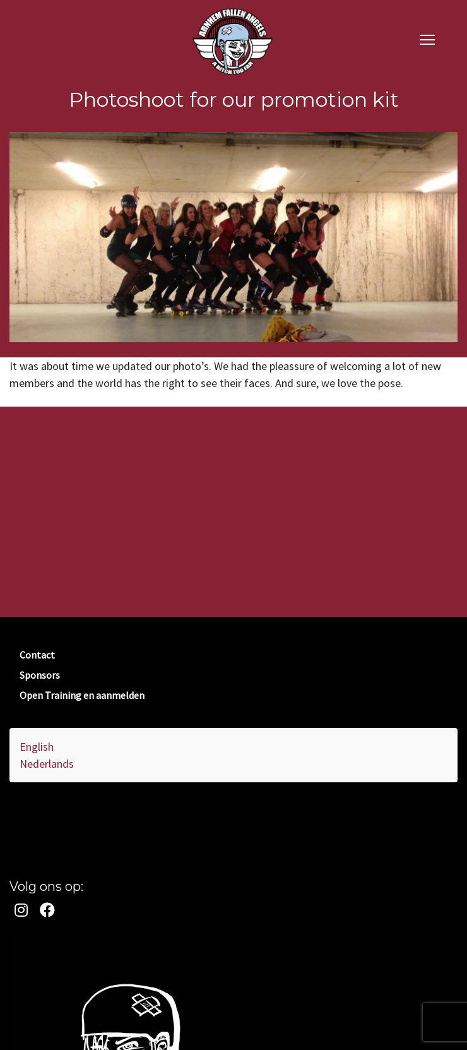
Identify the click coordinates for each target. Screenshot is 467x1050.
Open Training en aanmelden (82, 695)
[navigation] (427, 38)
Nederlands (47, 763)
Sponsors (40, 675)
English (37, 746)
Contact (37, 654)
